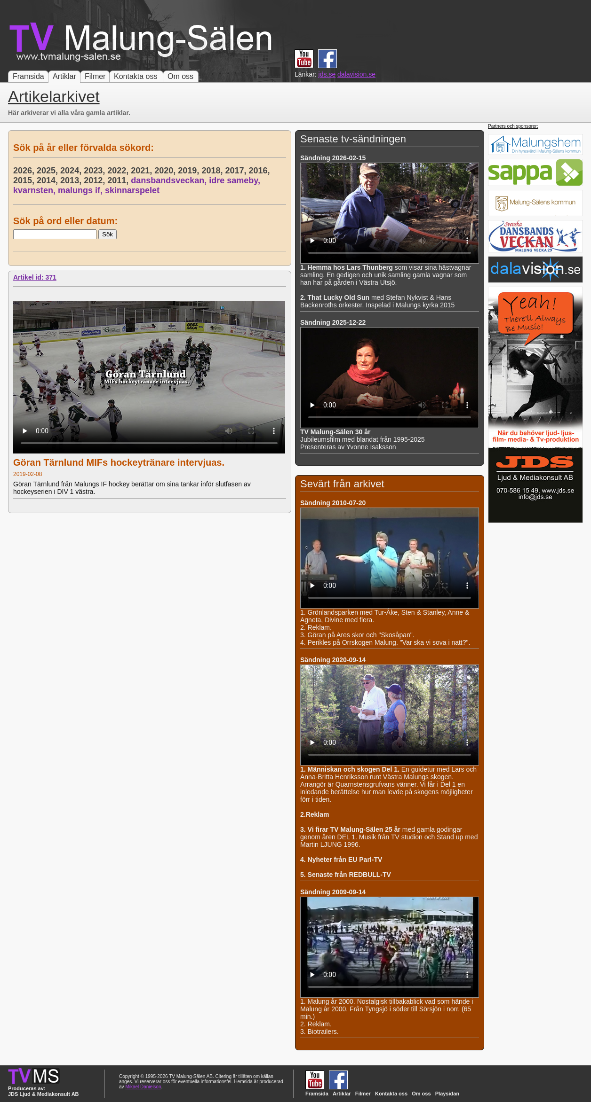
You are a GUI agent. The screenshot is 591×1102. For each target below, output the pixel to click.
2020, (166, 170)
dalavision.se (356, 74)
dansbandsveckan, (170, 180)
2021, (142, 170)
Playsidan (447, 1093)
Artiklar (64, 76)
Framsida (28, 76)
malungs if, (81, 190)
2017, (236, 170)
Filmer (95, 76)
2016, (260, 170)
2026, (25, 170)
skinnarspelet (132, 190)
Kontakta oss (136, 76)
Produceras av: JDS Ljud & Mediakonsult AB (43, 1091)
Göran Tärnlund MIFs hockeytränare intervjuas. (118, 462)
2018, (213, 170)
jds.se (327, 74)
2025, (48, 170)
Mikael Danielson (143, 1086)
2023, (95, 170)
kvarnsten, (35, 190)
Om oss (180, 76)
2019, (189, 170)
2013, (72, 180)
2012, (95, 180)
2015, (25, 180)
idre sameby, (236, 180)
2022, (119, 170)
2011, (119, 180)
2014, (48, 180)
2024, (72, 170)
